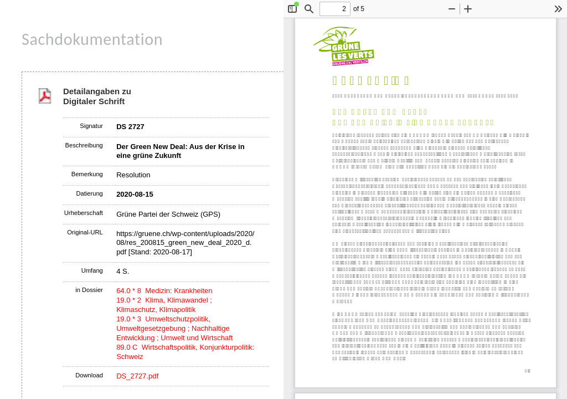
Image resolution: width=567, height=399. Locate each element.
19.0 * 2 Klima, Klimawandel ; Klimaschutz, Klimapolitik (164, 305)
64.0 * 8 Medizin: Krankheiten (164, 291)
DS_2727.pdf (137, 376)
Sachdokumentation (92, 39)
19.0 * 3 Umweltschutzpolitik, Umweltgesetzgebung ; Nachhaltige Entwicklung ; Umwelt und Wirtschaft (174, 328)
